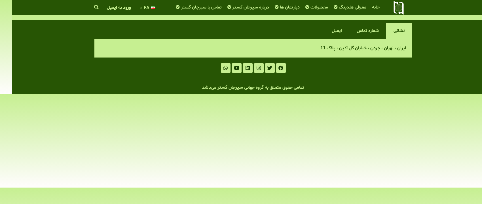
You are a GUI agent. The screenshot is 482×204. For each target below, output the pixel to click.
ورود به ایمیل (107, 8)
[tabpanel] (241, 48)
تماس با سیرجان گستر (189, 7)
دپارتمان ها (277, 7)
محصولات (307, 7)
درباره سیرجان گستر (238, 7)
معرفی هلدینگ (340, 7)
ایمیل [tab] (325, 31)
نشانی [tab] (386, 31)
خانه (363, 7)
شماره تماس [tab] (355, 31)
